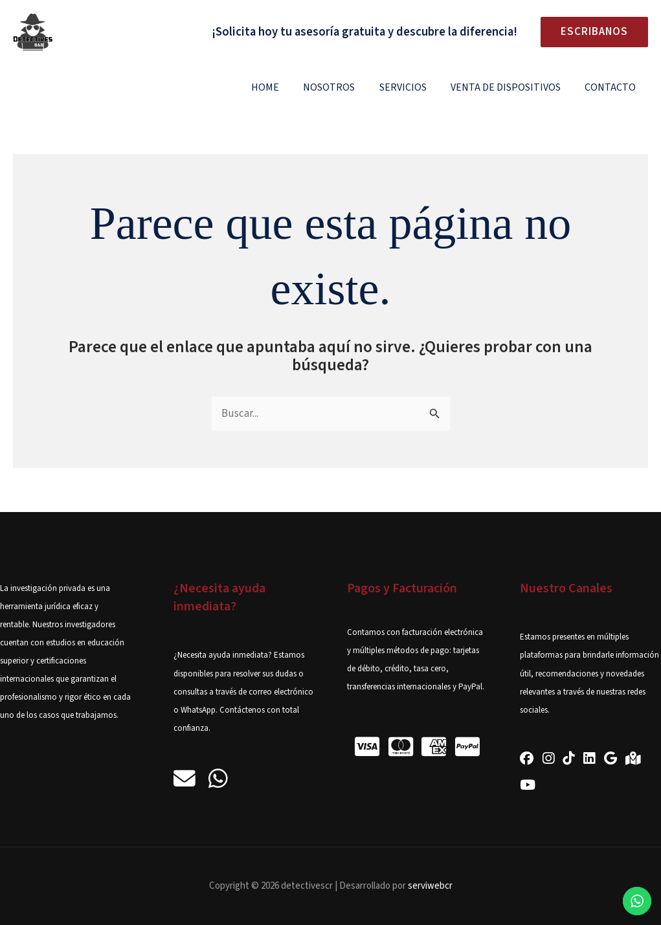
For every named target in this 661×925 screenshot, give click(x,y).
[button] (589, 32)
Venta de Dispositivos (511, 87)
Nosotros (341, 87)
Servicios (411, 87)
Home (281, 87)
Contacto (612, 87)
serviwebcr (430, 886)
